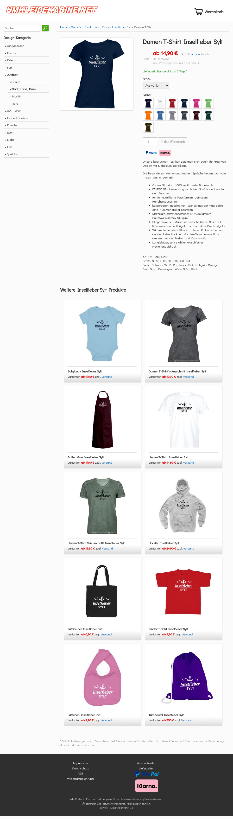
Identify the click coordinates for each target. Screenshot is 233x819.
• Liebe (9, 142)
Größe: (147, 82)
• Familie (11, 128)
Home (64, 30)
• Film (9, 149)
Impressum (80, 766)
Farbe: (147, 98)
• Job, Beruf (12, 113)
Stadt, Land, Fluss (97, 30)
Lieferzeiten (146, 771)
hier (93, 748)
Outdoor (76, 30)
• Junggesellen (14, 48)
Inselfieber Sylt (121, 30)
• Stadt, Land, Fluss (23, 92)
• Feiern (10, 63)
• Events (10, 56)
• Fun (8, 70)
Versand (196, 57)
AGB (80, 776)
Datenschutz (80, 771)
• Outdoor (11, 77)
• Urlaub (15, 85)
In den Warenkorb (172, 144)
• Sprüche (11, 157)
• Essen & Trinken (16, 121)
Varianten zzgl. (84, 380)
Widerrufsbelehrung (80, 781)
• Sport (9, 135)
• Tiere (14, 106)
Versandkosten (147, 766)
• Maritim (16, 99)
